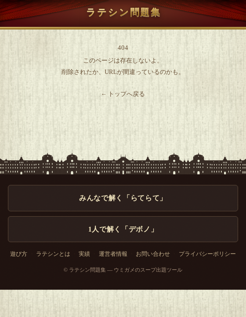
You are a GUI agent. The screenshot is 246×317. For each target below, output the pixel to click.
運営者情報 (113, 254)
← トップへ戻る (123, 94)
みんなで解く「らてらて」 (123, 198)
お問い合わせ (153, 254)
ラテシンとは (53, 254)
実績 (84, 254)
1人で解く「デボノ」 (123, 229)
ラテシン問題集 (123, 12)
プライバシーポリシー (207, 254)
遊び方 (18, 254)
